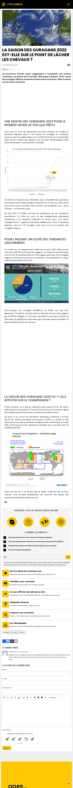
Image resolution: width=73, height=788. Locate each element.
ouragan (6, 631)
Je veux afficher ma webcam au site (27, 591)
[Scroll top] (68, 783)
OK (68, 557)
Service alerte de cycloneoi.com (26, 571)
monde (14, 631)
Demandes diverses (19, 601)
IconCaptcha (19, 742)
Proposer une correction (22, 612)
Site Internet (6, 687)
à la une (22, 631)
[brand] (12, 4)
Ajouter (7, 747)
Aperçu (52, 696)
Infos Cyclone (14, 70)
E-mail (4, 677)
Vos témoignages (18, 622)
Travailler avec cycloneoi (22, 581)
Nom (4, 668)
